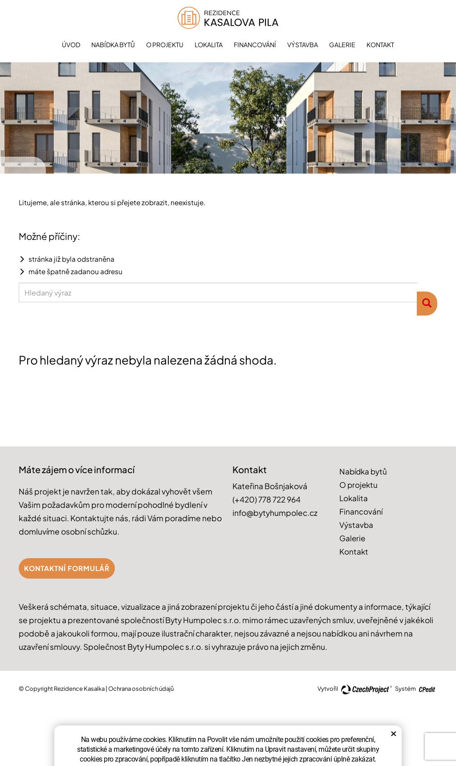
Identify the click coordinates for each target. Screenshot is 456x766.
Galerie (342, 45)
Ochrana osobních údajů (141, 688)
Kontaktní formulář (67, 568)
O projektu (164, 45)
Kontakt (380, 45)
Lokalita (209, 45)
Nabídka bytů (113, 45)
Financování (255, 45)
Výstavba (302, 45)
